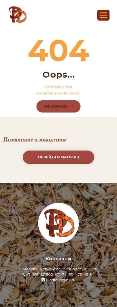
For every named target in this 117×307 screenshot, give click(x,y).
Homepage (56, 106)
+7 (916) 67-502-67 (42, 274)
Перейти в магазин (58, 157)
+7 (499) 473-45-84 (77, 274)
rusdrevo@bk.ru (61, 279)
